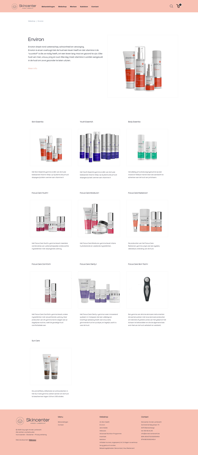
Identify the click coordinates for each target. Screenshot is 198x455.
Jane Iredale (103, 428)
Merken (73, 6)
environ (40, 21)
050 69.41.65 (148, 431)
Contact (95, 6)
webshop (31, 21)
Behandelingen (48, 6)
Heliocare (103, 431)
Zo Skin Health (105, 422)
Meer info (32, 68)
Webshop (62, 6)
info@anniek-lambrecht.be (150, 433)
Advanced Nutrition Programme (110, 433)
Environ (102, 425)
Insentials (103, 436)
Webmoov (32, 440)
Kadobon (84, 6)
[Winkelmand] (178, 6)
